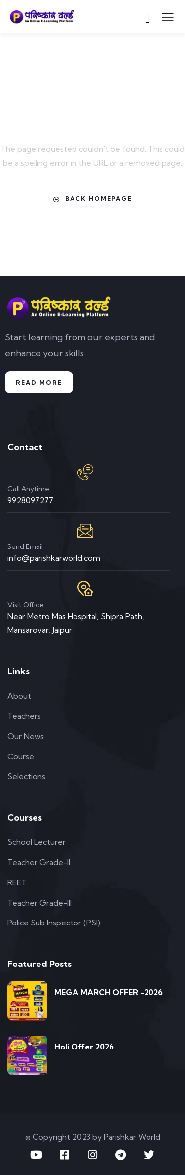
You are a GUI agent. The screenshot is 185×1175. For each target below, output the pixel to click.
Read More (39, 382)
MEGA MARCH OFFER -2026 (108, 992)
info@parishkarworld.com (53, 558)
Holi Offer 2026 (84, 1046)
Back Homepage (92, 199)
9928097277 (30, 500)
